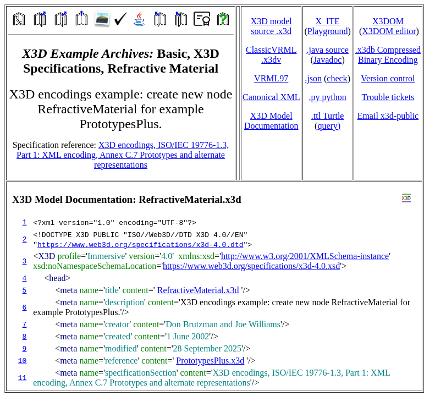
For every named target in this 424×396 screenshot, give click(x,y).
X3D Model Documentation (271, 120)
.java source (327, 49)
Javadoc (327, 59)
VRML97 (271, 78)
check (337, 78)
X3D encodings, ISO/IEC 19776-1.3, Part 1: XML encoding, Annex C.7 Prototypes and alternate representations (122, 154)
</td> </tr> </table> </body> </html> (214, 286)
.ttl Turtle (327, 115)
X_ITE (327, 21)
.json (313, 78)
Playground (327, 31)
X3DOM (388, 21)
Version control (388, 78)
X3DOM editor (389, 31)
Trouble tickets (387, 97)
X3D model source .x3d (271, 26)
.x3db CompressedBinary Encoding (388, 54)
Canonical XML (271, 97)
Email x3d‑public (388, 115)
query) (328, 125)
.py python (327, 97)
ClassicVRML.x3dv (271, 54)
